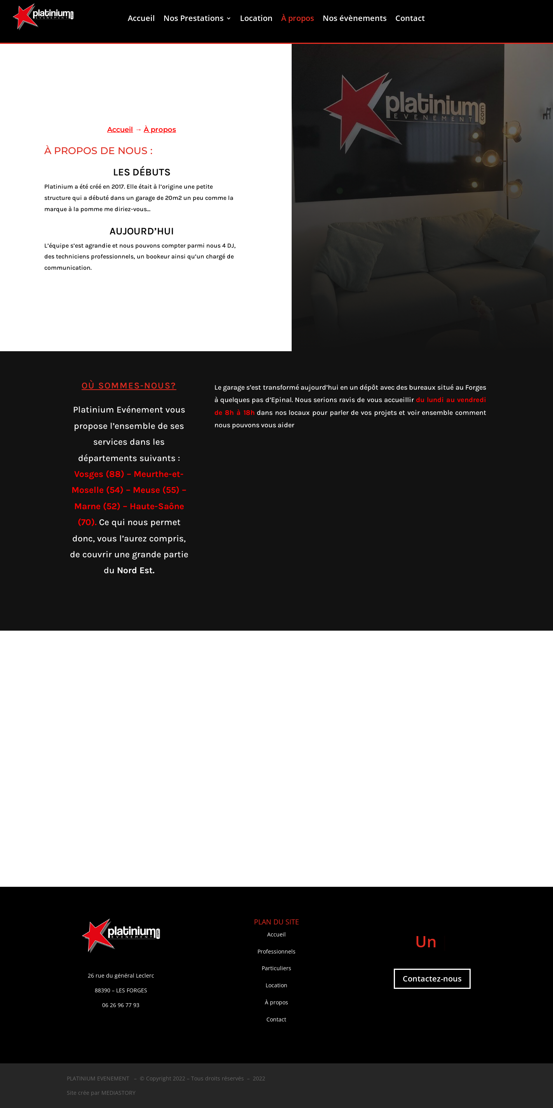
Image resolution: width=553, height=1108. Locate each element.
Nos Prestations (193, 19)
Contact (410, 19)
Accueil (141, 19)
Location (256, 19)
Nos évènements (355, 19)
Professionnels (276, 951)
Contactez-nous (432, 978)
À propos (297, 19)
